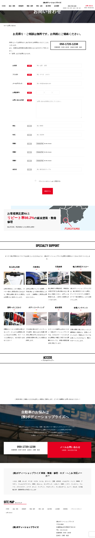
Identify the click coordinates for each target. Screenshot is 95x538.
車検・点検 (39, 6)
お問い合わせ (87, 6)
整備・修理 (30, 6)
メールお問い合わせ (68, 446)
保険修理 (21, 6)
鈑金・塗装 (13, 6)
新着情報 (79, 502)
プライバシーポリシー (45, 181)
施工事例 (47, 6)
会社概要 (55, 6)
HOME (5, 6)
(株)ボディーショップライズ (44, 536)
